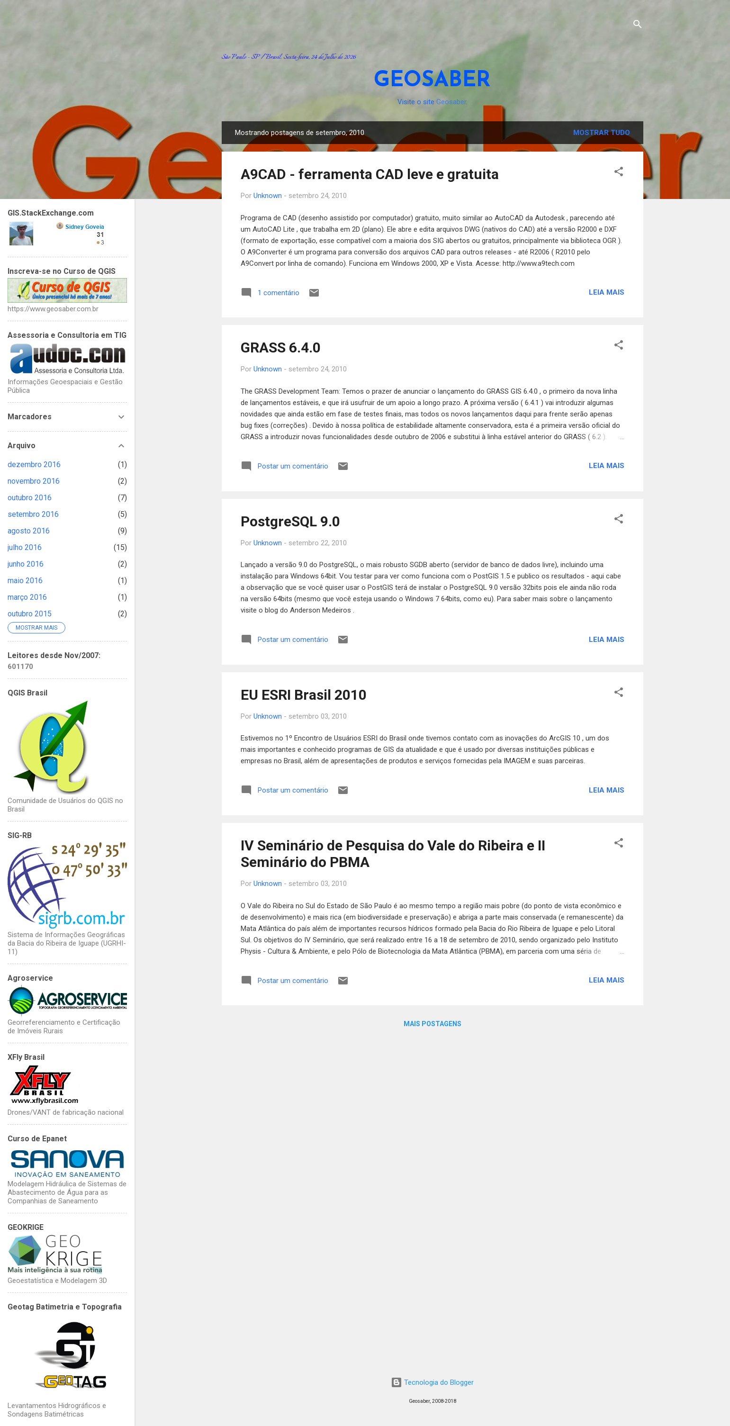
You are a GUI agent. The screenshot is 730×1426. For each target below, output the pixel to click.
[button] (618, 173)
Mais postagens (432, 1024)
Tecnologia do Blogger (432, 1382)
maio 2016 (25, 580)
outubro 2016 (30, 497)
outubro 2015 (30, 613)
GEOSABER (432, 80)
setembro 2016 (33, 514)
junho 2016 (26, 564)
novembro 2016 (34, 481)
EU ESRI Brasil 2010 (304, 694)
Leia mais (606, 292)
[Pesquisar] (637, 25)
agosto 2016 (29, 530)
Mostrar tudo (601, 132)
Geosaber (451, 102)
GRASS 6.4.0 (281, 347)
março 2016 (27, 597)
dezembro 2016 (34, 464)
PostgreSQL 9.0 (290, 521)
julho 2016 (25, 547)
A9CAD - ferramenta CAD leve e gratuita (370, 174)
